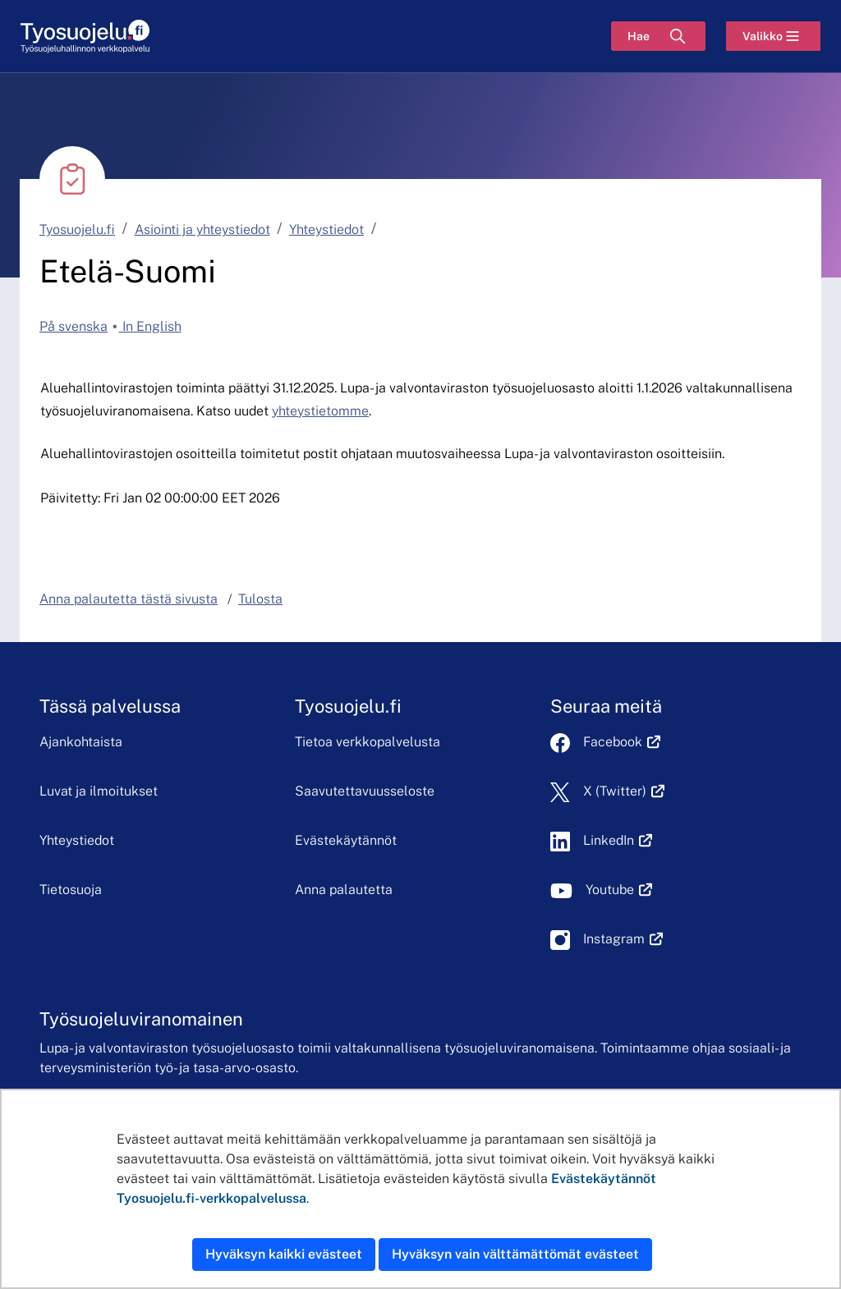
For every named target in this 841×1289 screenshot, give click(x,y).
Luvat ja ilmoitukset (98, 791)
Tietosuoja (70, 889)
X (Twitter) (623, 791)
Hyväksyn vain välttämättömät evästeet (515, 1254)
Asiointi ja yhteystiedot (202, 229)
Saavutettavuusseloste (364, 791)
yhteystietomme (320, 411)
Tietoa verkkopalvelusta (367, 742)
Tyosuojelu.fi (77, 229)
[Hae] (658, 36)
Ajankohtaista (80, 742)
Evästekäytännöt (346, 840)
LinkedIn (617, 840)
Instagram (623, 939)
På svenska (73, 326)
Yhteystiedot (326, 229)
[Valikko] (773, 36)
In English (150, 326)
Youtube (619, 889)
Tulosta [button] (260, 599)
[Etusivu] (85, 36)
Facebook (621, 742)
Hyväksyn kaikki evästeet (283, 1254)
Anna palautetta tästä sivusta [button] (128, 599)
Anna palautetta (344, 889)
